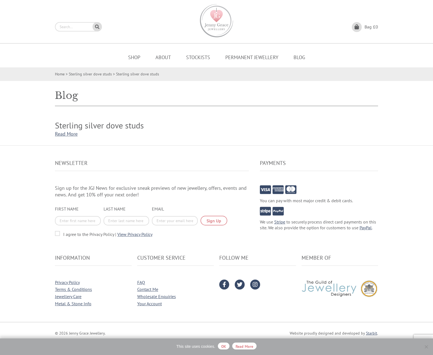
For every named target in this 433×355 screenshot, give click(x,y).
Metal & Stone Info (73, 303)
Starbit (371, 333)
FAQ (141, 282)
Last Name (115, 209)
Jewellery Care (68, 296)
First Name (67, 209)
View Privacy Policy (134, 234)
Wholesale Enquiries (156, 296)
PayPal (366, 227)
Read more (244, 346)
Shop (134, 57)
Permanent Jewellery (251, 57)
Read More (66, 134)
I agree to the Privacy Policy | (107, 234)
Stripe (279, 222)
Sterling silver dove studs (90, 74)
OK (223, 346)
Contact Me (147, 289)
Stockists (198, 57)
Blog (299, 57)
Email (158, 209)
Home (60, 74)
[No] (426, 346)
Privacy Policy (67, 282)
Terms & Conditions (73, 289)
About (163, 57)
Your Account (149, 303)
